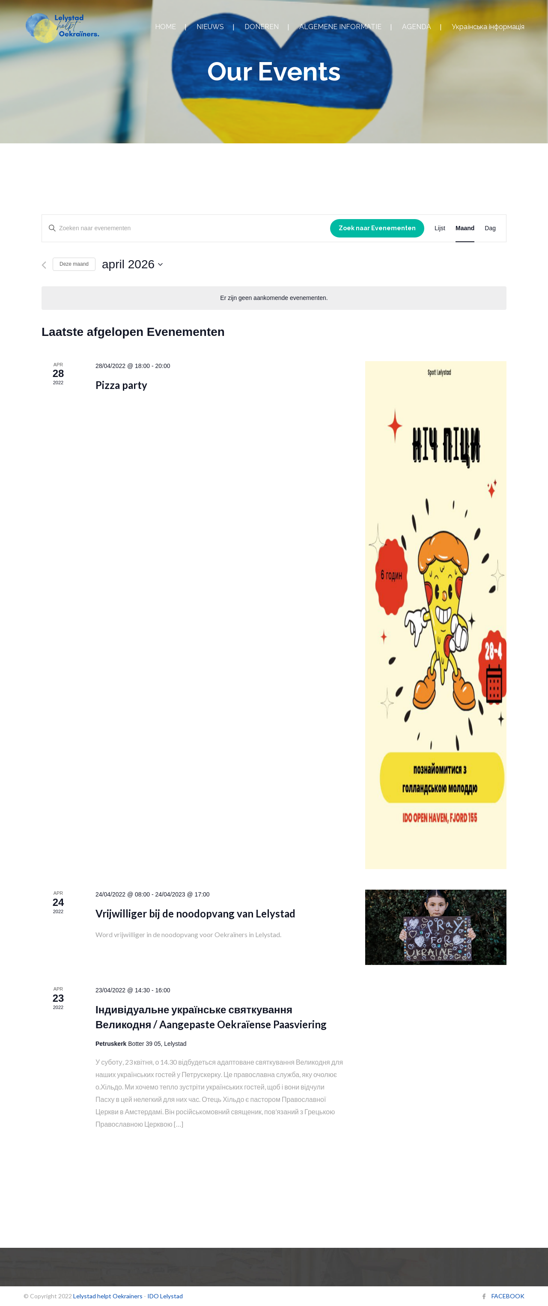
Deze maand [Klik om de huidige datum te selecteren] (74, 264)
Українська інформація (488, 27)
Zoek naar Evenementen (377, 228)
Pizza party (121, 385)
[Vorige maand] (44, 265)
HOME (165, 27)
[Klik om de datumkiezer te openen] (132, 264)
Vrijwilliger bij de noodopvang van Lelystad (195, 913)
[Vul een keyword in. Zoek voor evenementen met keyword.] (186, 228)
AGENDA (416, 27)
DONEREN (261, 27)
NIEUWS (210, 27)
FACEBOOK (507, 1296)
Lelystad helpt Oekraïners (108, 1296)
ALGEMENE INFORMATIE (340, 27)
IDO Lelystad (165, 1296)
